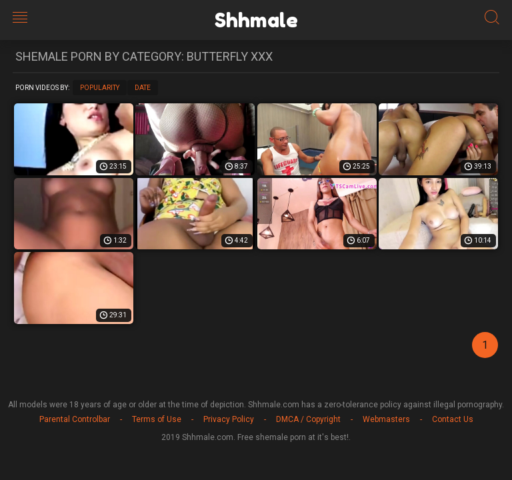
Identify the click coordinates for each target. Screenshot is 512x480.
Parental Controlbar (74, 419)
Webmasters (386, 419)
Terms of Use (156, 419)
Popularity (99, 87)
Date (143, 87)
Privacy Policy (228, 419)
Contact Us (452, 419)
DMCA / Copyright (308, 419)
